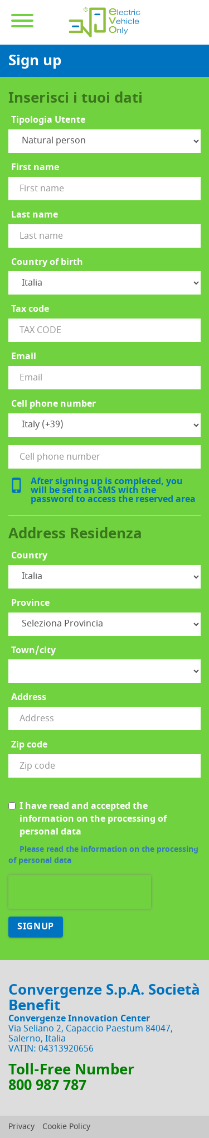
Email (23, 356)
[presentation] (79, 892)
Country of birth (47, 262)
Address (28, 697)
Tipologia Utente (48, 120)
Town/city (33, 650)
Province (30, 603)
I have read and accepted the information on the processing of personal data (87, 819)
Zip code (29, 745)
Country (29, 555)
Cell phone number (53, 404)
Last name (34, 215)
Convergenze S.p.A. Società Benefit (104, 997)
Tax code (30, 309)
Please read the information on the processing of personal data (103, 854)
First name (35, 167)
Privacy (21, 1126)
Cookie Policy (66, 1126)
